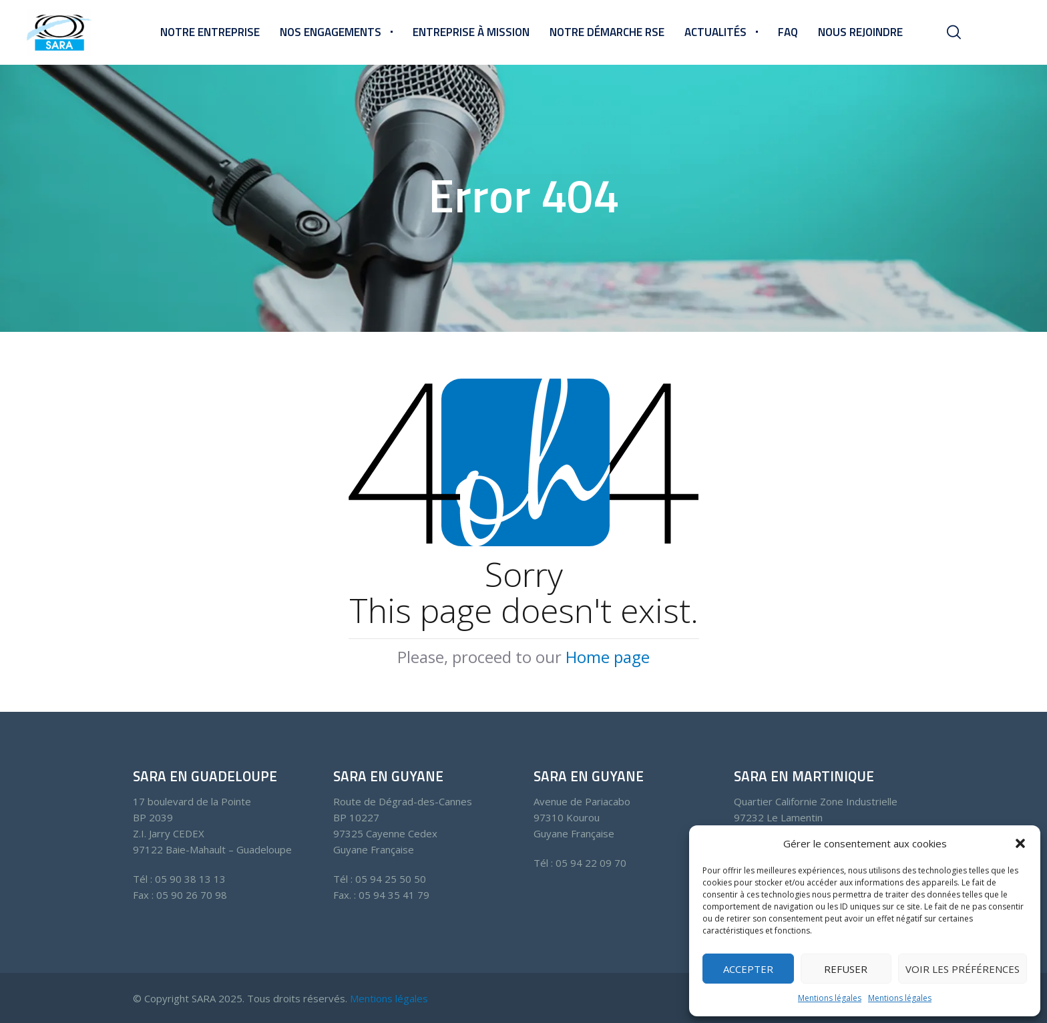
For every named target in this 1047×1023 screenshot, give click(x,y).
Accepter (748, 969)
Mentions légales (829, 998)
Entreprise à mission (471, 32)
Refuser (845, 969)
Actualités (715, 32)
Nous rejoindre (860, 32)
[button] (1020, 843)
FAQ (788, 32)
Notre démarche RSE (607, 32)
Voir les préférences (962, 969)
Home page (608, 657)
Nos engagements (330, 32)
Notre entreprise (210, 32)
